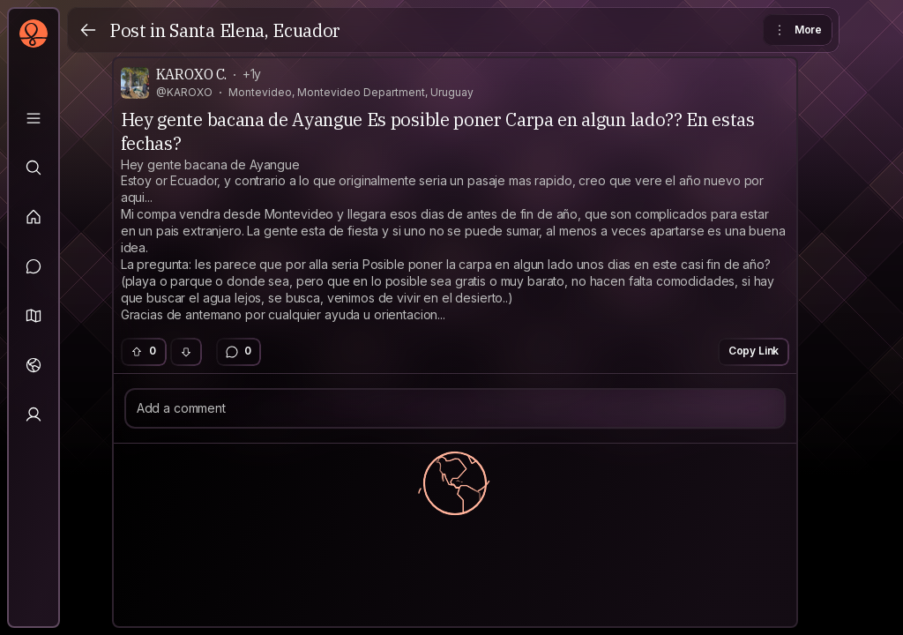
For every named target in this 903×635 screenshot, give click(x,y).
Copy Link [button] (754, 350)
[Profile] (33, 414)
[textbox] (455, 240)
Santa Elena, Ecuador (254, 30)
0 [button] (143, 350)
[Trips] (33, 365)
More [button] (797, 30)
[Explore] (33, 167)
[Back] (88, 30)
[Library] (33, 118)
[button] (33, 316)
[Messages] (33, 266)
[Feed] (33, 217)
